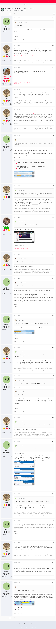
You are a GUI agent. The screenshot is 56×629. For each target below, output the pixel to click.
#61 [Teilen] (53, 17)
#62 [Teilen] (53, 45)
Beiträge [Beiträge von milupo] (3, 60)
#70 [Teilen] (53, 278)
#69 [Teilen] (53, 254)
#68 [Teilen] (53, 217)
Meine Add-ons (24, 248)
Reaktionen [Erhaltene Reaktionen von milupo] (4, 59)
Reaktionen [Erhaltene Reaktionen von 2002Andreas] (4, 232)
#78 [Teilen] (53, 542)
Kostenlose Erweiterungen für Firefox (22, 82)
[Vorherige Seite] (2, 14)
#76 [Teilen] (53, 493)
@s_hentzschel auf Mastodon (22, 83)
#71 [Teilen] (53, 315)
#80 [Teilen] (53, 582)
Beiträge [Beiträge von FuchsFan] (3, 150)
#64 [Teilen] (53, 89)
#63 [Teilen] (53, 67)
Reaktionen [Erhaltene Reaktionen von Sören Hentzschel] (4, 83)
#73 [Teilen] (53, 375)
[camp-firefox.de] (1, 1)
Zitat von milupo (20, 140)
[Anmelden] (51, 1)
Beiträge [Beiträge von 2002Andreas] (3, 234)
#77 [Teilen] (53, 520)
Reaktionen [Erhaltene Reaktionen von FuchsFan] (4, 31)
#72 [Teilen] (53, 347)
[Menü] (54, 1)
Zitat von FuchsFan (20, 190)
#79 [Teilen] (53, 562)
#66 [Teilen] (53, 135)
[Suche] (48, 1)
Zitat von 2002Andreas (21, 22)
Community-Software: (28, 627)
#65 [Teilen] (53, 109)
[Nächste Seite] (14, 14)
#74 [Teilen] (53, 417)
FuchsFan (36, 113)
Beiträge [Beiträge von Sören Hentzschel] (3, 84)
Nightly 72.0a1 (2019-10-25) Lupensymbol (23, 55)
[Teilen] (54, 14)
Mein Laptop (16, 248)
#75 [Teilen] (53, 441)
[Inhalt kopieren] (52, 160)
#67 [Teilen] (53, 185)
